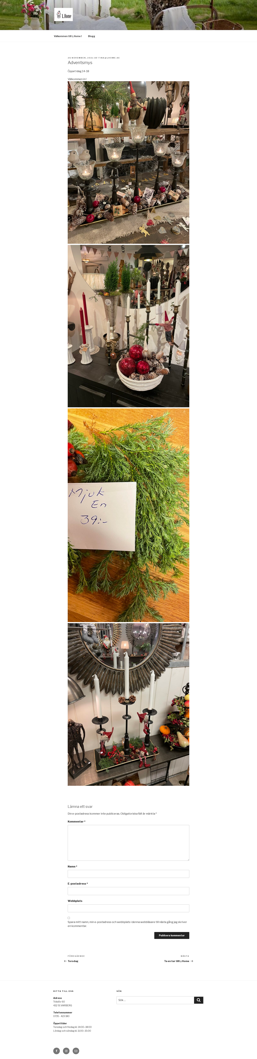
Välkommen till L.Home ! (68, 36)
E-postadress (78, 883)
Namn (72, 866)
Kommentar (76, 821)
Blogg (91, 36)
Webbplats (75, 901)
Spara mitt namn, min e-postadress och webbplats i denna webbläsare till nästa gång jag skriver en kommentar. (127, 924)
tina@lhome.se (109, 58)
